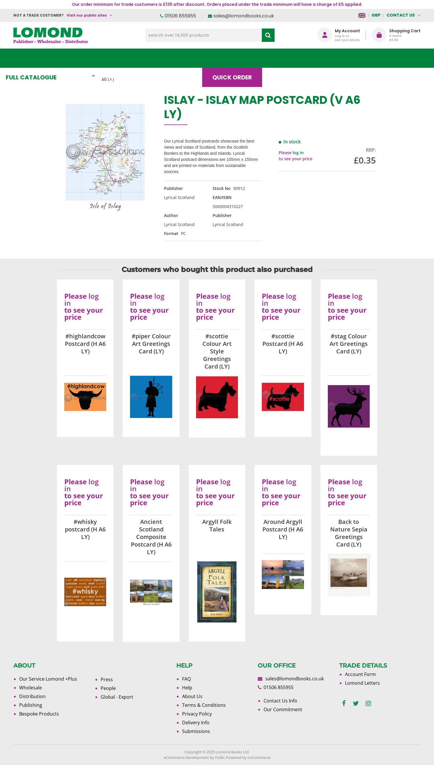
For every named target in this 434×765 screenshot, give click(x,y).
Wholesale (30, 687)
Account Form (360, 674)
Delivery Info (195, 722)
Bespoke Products (39, 714)
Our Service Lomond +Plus (48, 679)
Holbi (219, 757)
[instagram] (368, 703)
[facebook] (344, 703)
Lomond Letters (362, 683)
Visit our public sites (87, 15)
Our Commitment (283, 709)
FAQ (186, 679)
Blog (291, 58)
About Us (334, 58)
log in (298, 152)
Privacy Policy (197, 714)
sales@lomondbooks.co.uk (244, 16)
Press (107, 679)
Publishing (30, 705)
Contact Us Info (280, 701)
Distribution (32, 696)
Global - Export (117, 697)
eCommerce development (186, 757)
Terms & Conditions (204, 705)
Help (187, 687)
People (108, 688)
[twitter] (356, 703)
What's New (143, 58)
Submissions (196, 731)
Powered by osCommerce (248, 757)
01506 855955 (180, 16)
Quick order (243, 58)
